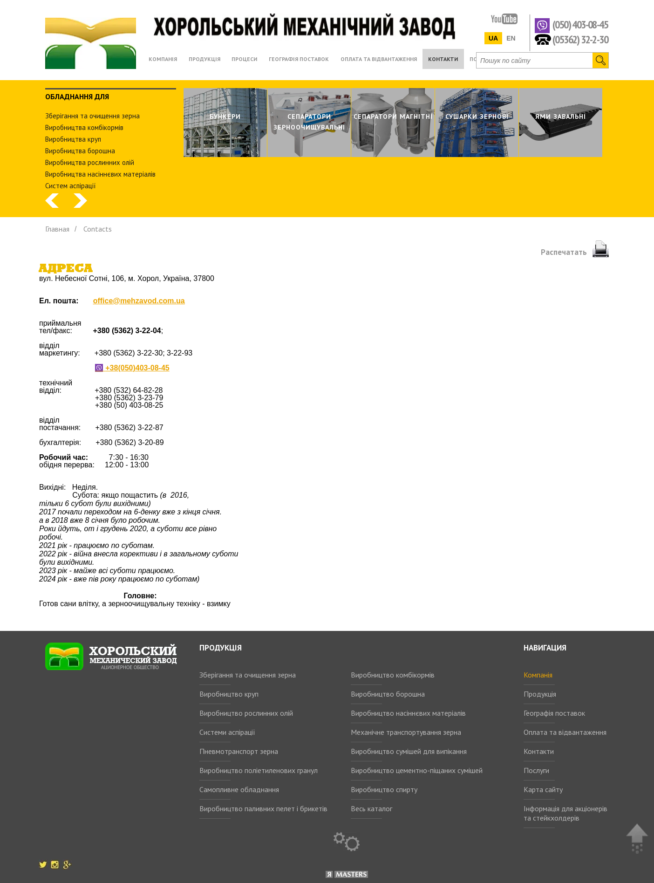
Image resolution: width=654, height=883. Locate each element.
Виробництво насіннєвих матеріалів (408, 713)
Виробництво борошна (388, 693)
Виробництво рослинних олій (246, 713)
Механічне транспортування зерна (406, 732)
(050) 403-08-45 (580, 25)
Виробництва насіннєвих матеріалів (100, 174)
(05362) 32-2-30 (580, 39)
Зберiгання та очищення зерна (92, 115)
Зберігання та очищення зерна (247, 674)
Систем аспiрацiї (70, 185)
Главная (57, 228)
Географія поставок (554, 713)
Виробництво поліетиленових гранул (258, 770)
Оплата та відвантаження (565, 732)
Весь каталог (371, 808)
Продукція (540, 693)
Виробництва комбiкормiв (84, 127)
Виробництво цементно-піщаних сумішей (417, 770)
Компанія (538, 674)
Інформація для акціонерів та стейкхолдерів (565, 813)
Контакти (539, 751)
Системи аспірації (227, 732)
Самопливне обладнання (239, 789)
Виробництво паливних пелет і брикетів (263, 808)
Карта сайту (543, 789)
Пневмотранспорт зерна (238, 751)
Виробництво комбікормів (393, 674)
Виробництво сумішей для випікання (409, 751)
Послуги (536, 770)
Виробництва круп (73, 139)
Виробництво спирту (384, 789)
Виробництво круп (229, 693)
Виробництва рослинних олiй (89, 162)
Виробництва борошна (80, 150)
